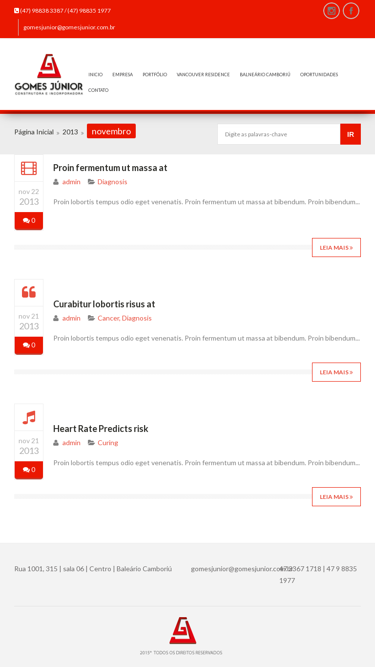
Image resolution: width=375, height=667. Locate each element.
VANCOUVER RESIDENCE (203, 74)
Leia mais (336, 247)
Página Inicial (34, 132)
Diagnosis (112, 181)
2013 (70, 132)
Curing (108, 442)
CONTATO (98, 90)
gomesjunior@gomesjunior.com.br (69, 27)
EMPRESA (122, 74)
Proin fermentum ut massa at (110, 167)
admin (71, 181)
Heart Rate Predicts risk (100, 428)
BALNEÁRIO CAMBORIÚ (265, 74)
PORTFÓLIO (155, 74)
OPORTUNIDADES (319, 74)
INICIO (95, 74)
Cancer (108, 318)
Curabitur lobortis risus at (104, 304)
